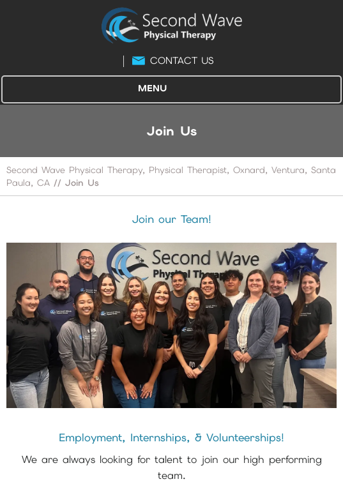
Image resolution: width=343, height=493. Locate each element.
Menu (168, 89)
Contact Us (181, 60)
